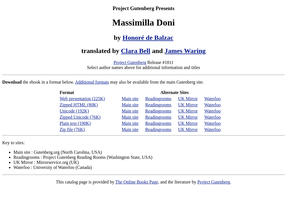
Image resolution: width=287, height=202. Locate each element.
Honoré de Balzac (147, 37)
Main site (130, 98)
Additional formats (92, 82)
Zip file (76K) (72, 129)
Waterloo (212, 98)
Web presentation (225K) (82, 98)
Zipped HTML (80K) (79, 104)
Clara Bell (136, 50)
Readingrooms (158, 98)
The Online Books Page (136, 182)
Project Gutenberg (130, 62)
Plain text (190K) (75, 123)
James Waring (185, 50)
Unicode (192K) (74, 111)
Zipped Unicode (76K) (80, 117)
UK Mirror (188, 98)
